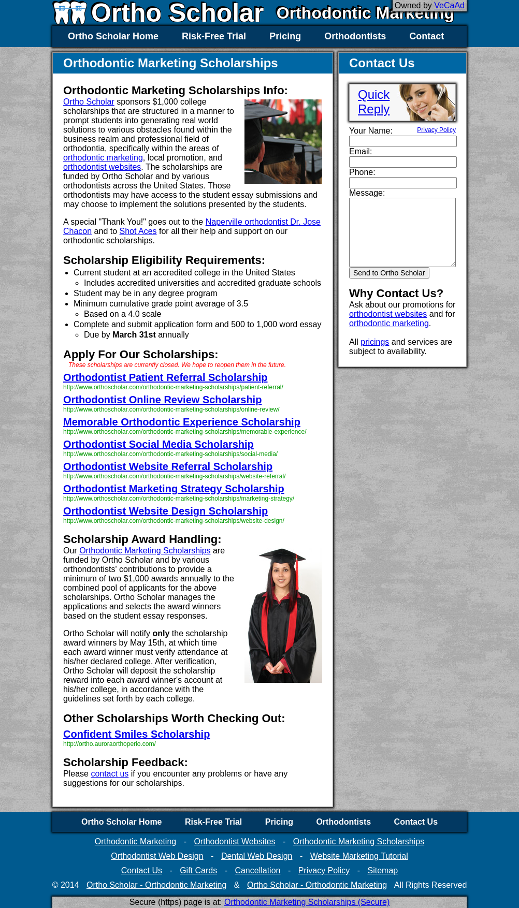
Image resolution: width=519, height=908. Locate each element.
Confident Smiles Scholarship (136, 734)
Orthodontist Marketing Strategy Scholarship (173, 488)
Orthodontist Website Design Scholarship (165, 511)
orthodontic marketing (103, 157)
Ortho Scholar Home (113, 36)
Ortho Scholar (88, 101)
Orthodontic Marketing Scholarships (144, 550)
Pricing (285, 36)
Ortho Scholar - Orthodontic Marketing (156, 885)
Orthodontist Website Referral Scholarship (167, 466)
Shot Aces (138, 231)
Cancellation (257, 870)
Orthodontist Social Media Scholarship (158, 444)
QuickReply (374, 101)
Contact (426, 36)
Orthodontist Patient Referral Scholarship (165, 377)
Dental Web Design (257, 856)
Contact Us (416, 821)
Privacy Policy (436, 130)
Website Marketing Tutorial (359, 856)
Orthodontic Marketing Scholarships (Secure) (307, 902)
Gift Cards (198, 870)
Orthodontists (355, 36)
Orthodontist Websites (234, 841)
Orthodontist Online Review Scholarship (162, 399)
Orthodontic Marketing (365, 13)
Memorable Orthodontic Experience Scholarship (181, 422)
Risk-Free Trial (214, 36)
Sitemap (382, 870)
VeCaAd (449, 5)
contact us (109, 773)
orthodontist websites (102, 167)
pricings (375, 342)
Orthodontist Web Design (157, 856)
